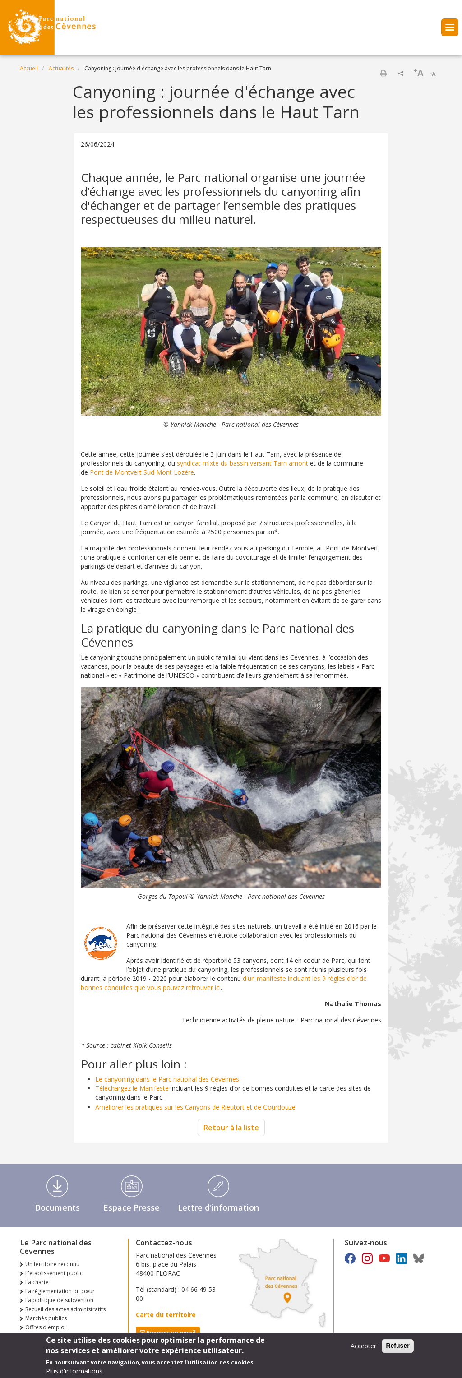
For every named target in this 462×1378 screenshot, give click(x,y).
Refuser (397, 1348)
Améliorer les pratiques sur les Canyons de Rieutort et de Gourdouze (195, 1107)
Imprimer (383, 73)
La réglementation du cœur (60, 1291)
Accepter (363, 1348)
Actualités (61, 68)
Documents (57, 1207)
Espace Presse (131, 1207)
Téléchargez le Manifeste (132, 1088)
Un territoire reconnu (52, 1264)
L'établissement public (54, 1273)
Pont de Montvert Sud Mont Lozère (142, 472)
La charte (37, 1282)
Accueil (29, 68)
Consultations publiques (56, 1336)
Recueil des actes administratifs (65, 1309)
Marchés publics (46, 1318)
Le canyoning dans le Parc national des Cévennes (167, 1079)
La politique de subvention (59, 1300)
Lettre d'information (218, 1207)
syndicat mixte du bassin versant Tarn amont (242, 463)
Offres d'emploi (45, 1327)
